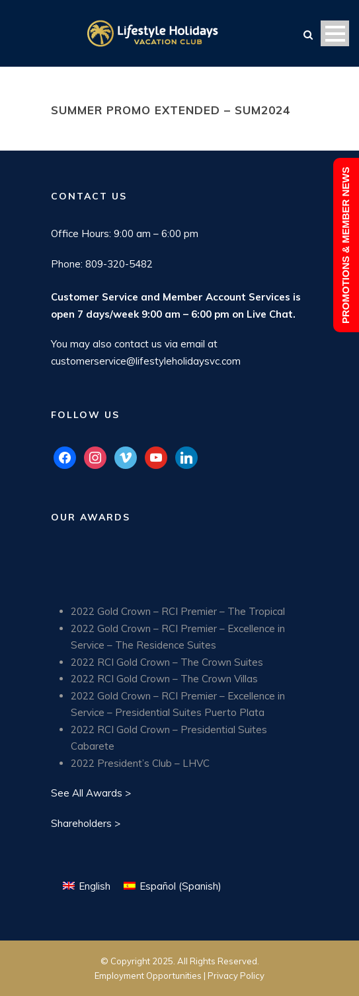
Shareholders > (85, 823)
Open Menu (335, 33)
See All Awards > (91, 793)
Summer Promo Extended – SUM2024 (170, 110)
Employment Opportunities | (151, 975)
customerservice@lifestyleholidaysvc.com (146, 361)
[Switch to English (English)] (86, 885)
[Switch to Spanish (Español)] (172, 885)
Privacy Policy (236, 975)
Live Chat (270, 314)
